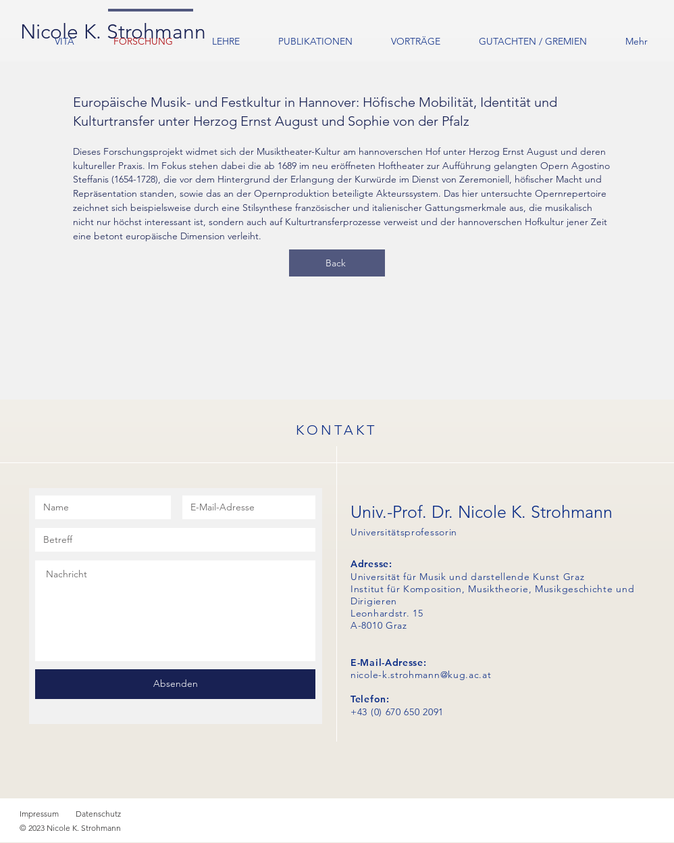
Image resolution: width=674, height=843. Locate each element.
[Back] (337, 262)
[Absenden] (175, 684)
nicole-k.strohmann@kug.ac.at (421, 675)
